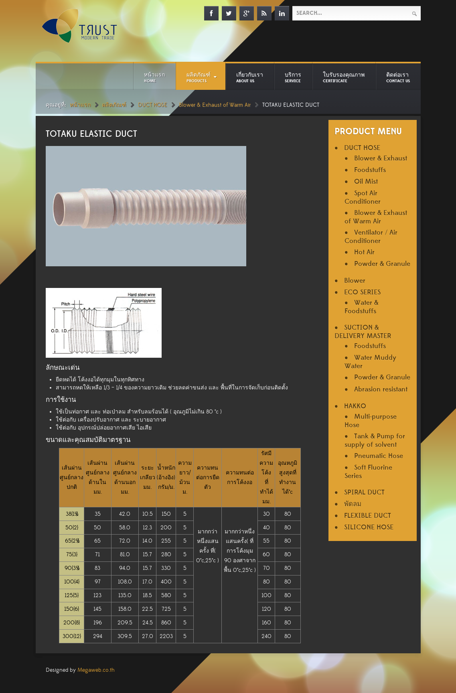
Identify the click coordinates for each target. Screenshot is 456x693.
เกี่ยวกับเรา (249, 77)
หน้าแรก (154, 77)
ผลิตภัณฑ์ (198, 77)
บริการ (293, 77)
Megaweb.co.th (96, 670)
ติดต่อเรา (398, 77)
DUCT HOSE (152, 105)
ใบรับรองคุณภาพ (344, 77)
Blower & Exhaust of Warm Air (215, 105)
